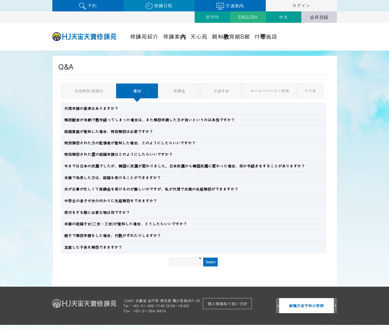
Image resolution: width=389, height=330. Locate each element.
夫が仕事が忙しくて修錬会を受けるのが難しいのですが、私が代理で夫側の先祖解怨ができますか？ (151, 189)
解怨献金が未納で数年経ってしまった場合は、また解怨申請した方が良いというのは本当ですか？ (149, 120)
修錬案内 (174, 36)
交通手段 (221, 90)
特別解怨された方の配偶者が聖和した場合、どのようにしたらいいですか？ (130, 143)
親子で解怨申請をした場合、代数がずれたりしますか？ (112, 235)
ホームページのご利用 (269, 90)
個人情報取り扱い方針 (227, 303)
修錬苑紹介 (144, 36)
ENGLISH (248, 17)
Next (335, 306)
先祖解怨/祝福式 (89, 90)
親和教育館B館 (231, 36)
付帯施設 (265, 36)
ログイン (301, 5)
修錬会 (179, 90)
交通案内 (230, 6)
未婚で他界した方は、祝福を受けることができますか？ (112, 177)
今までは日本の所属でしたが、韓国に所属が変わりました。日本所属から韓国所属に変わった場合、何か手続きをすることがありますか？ (184, 166)
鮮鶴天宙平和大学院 (306, 305)
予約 (87, 5)
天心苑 (198, 36)
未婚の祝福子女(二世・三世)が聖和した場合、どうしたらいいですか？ (125, 224)
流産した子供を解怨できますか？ (93, 247)
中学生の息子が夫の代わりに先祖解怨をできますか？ (110, 200)
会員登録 (319, 17)
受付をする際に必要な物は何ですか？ (97, 212)
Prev (277, 306)
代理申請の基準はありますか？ (91, 108)
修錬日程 (159, 5)
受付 (128, 89)
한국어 (212, 17)
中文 (283, 17)
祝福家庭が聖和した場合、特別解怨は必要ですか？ (108, 131)
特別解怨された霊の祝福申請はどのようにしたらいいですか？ (118, 154)
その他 (310, 90)
